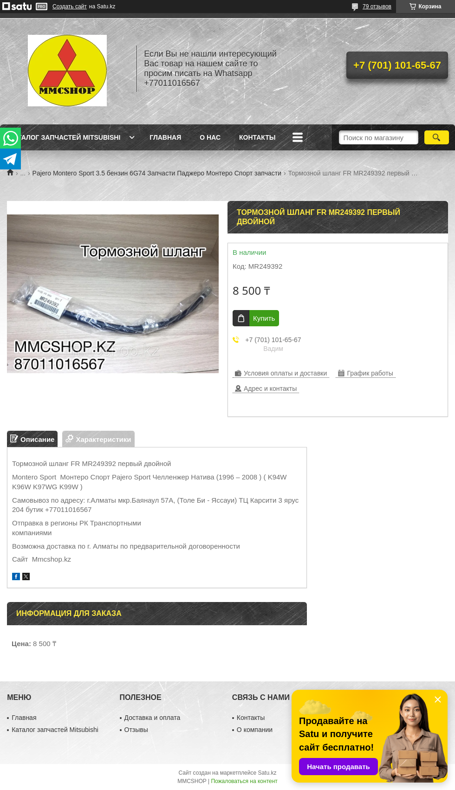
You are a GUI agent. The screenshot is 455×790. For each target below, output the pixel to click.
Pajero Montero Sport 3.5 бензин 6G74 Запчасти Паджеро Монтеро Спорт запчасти (157, 173)
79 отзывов (377, 6)
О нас (210, 137)
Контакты (257, 137)
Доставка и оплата (152, 717)
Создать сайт (69, 6)
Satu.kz (267, 773)
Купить (264, 318)
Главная (165, 137)
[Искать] (436, 137)
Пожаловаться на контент (244, 781)
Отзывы (136, 729)
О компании (255, 729)
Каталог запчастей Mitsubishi (64, 137)
